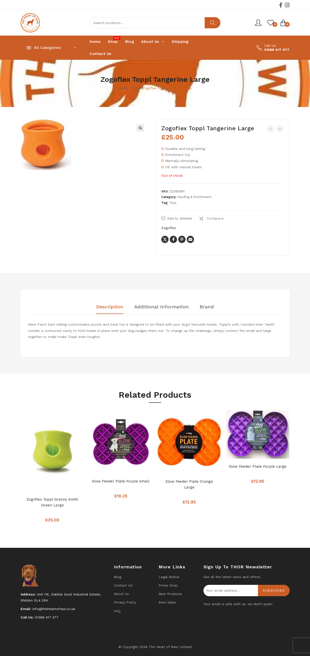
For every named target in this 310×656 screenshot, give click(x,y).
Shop (135, 88)
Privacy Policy (125, 602)
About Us (121, 594)
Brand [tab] (207, 307)
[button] (140, 128)
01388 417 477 (276, 50)
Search (212, 22)
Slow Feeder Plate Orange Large (189, 484)
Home (123, 88)
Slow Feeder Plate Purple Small (120, 481)
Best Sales (167, 602)
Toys (173, 203)
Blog (117, 577)
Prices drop (168, 585)
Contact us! (123, 585)
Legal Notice (169, 577)
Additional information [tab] (161, 307)
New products (170, 594)
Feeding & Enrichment (194, 197)
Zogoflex (168, 228)
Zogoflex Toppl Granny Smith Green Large (52, 502)
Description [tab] (109, 307)
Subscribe (274, 590)
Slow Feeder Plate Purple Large (258, 466)
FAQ (117, 611)
